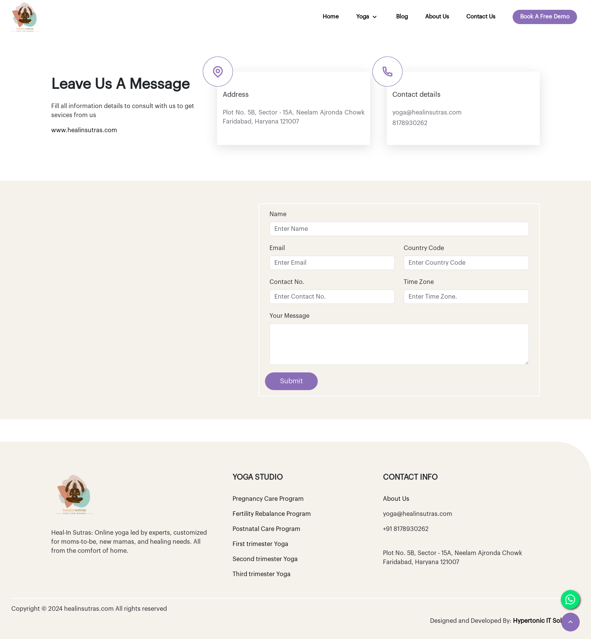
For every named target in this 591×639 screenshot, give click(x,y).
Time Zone (419, 282)
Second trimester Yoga (265, 559)
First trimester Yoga (260, 544)
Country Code (424, 248)
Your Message (289, 316)
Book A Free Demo (545, 17)
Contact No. (287, 282)
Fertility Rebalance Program (272, 514)
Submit (291, 381)
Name (277, 214)
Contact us (480, 17)
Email (277, 248)
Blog (402, 17)
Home (331, 17)
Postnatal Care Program (266, 529)
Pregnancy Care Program (268, 499)
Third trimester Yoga (262, 574)
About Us (437, 17)
